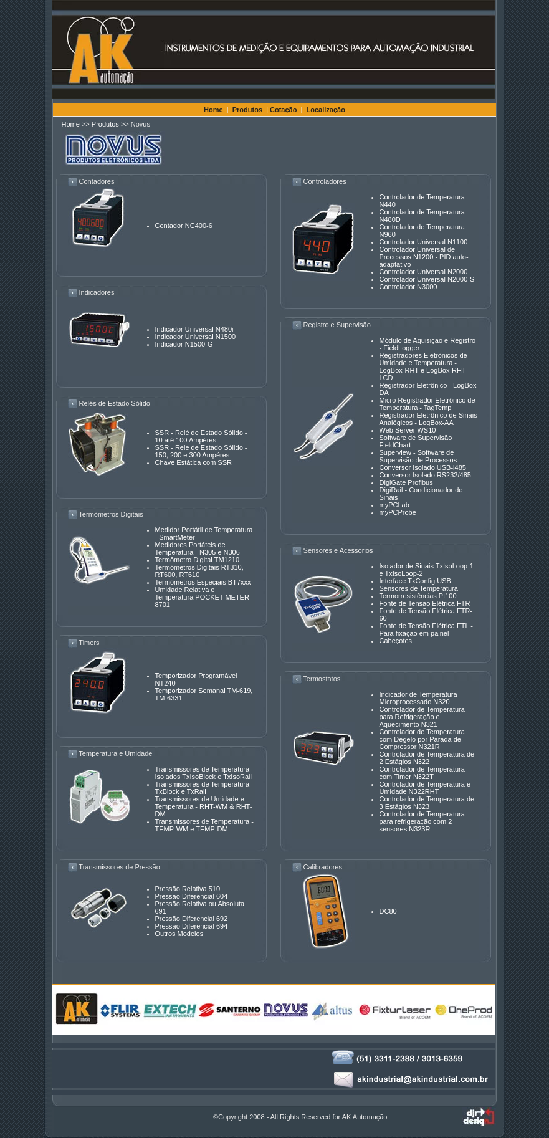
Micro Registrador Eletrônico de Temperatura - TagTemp (427, 403)
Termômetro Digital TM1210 (197, 559)
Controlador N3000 (408, 286)
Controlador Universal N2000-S (427, 279)
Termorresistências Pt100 (418, 596)
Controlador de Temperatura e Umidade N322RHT (425, 787)
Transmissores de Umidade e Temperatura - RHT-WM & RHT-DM (203, 806)
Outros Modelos (179, 933)
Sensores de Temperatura (419, 588)
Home (213, 109)
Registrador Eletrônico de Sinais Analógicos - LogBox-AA (428, 418)
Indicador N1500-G (184, 344)
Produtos (247, 109)
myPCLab (394, 505)
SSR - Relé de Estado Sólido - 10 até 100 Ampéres (201, 436)
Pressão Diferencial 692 (191, 918)
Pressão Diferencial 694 (191, 926)
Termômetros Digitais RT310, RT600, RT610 (199, 570)
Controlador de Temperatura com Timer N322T (422, 772)
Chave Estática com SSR (193, 462)
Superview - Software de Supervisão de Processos (418, 456)
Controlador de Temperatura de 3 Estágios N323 (427, 802)
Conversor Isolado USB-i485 (423, 467)
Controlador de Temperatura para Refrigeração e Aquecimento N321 (422, 716)
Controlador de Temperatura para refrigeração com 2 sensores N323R (422, 821)
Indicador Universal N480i (194, 329)
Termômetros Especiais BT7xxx (203, 582)
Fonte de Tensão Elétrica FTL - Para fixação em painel (426, 629)
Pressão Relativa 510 (188, 888)
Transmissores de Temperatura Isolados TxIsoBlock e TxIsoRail (203, 772)
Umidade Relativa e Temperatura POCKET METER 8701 (202, 597)
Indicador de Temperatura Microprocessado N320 (418, 698)
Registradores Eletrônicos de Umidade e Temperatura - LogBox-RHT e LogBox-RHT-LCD (424, 366)
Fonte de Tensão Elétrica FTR (425, 603)
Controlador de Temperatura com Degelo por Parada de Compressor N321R (422, 739)
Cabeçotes (396, 640)
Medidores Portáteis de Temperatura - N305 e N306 (197, 548)
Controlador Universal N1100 (424, 242)
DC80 (388, 911)
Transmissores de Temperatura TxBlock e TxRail (202, 787)
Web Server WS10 (408, 430)
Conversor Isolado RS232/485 (425, 475)
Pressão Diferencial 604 (191, 896)
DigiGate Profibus (406, 482)
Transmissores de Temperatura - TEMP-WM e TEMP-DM (204, 825)
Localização (326, 109)
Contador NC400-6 (183, 225)
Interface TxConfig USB (415, 581)
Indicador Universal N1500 (195, 336)
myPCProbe (398, 512)
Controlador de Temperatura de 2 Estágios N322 (427, 757)
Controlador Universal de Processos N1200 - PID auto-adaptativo (424, 257)
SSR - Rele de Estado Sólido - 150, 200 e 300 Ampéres (201, 451)
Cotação (283, 109)
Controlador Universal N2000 (424, 271)
